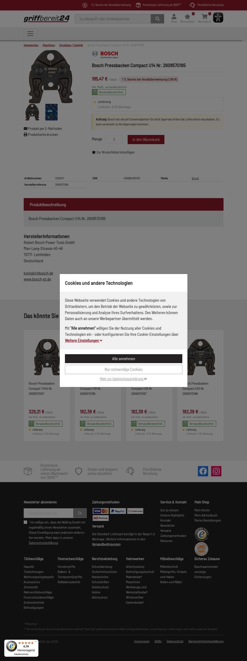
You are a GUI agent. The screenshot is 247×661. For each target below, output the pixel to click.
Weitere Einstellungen (83, 340)
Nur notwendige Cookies (123, 369)
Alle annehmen (123, 358)
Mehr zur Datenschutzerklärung (123, 379)
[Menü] (35, 642)
